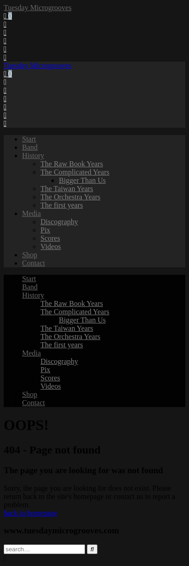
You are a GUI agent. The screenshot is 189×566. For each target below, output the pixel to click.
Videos (50, 246)
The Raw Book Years (71, 164)
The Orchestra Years (70, 197)
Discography (59, 222)
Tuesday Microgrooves (37, 7)
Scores (50, 238)
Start (29, 139)
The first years (61, 205)
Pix (45, 230)
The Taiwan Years (66, 188)
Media (31, 213)
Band (30, 147)
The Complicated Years (74, 172)
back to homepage (30, 513)
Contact (33, 263)
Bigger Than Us (82, 180)
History (33, 155)
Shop (29, 255)
